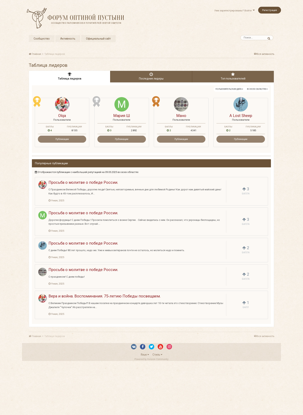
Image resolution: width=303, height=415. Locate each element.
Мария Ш (121, 115)
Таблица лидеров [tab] (69, 76)
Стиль (157, 354)
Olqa (62, 115)
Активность (67, 38)
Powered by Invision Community (151, 359)
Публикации (62, 139)
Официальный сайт (98, 38)
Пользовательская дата (229, 89)
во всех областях (257, 89)
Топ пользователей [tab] (233, 76)
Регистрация (269, 10)
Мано (181, 115)
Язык (145, 354)
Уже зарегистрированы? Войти (234, 10)
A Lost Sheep (240, 115)
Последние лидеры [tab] (151, 76)
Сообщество (42, 38)
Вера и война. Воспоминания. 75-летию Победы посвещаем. (105, 296)
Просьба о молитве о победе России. (83, 182)
